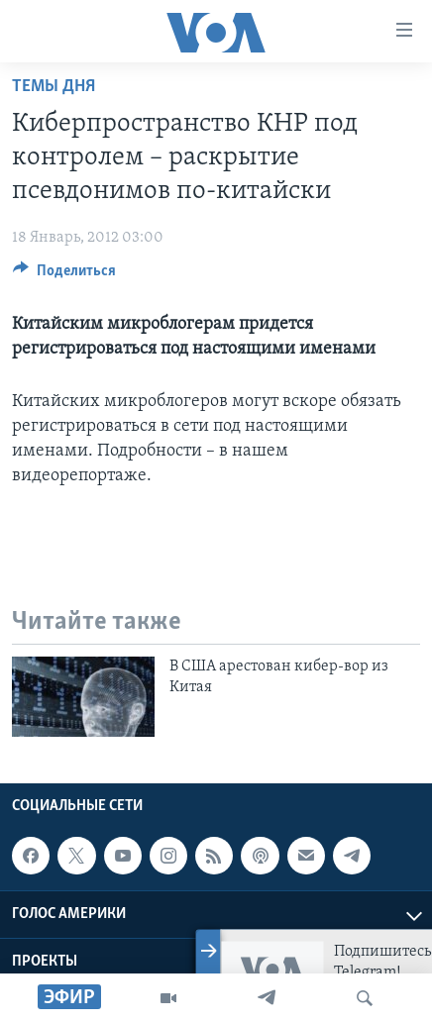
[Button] (64, 275)
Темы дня (53, 86)
